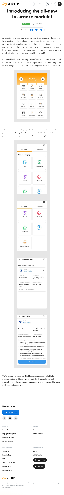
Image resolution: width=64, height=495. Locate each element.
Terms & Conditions (8, 463)
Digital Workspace (8, 437)
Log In (35, 451)
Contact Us (5, 451)
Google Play (40, 460)
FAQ (4, 459)
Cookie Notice (7, 470)
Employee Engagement (9, 434)
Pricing (51, 4)
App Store (39, 466)
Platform (39, 4)
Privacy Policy (6, 466)
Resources (36, 430)
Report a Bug (6, 455)
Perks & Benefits (7, 441)
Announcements (38, 434)
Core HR (5, 430)
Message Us (11, 412)
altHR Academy (38, 455)
